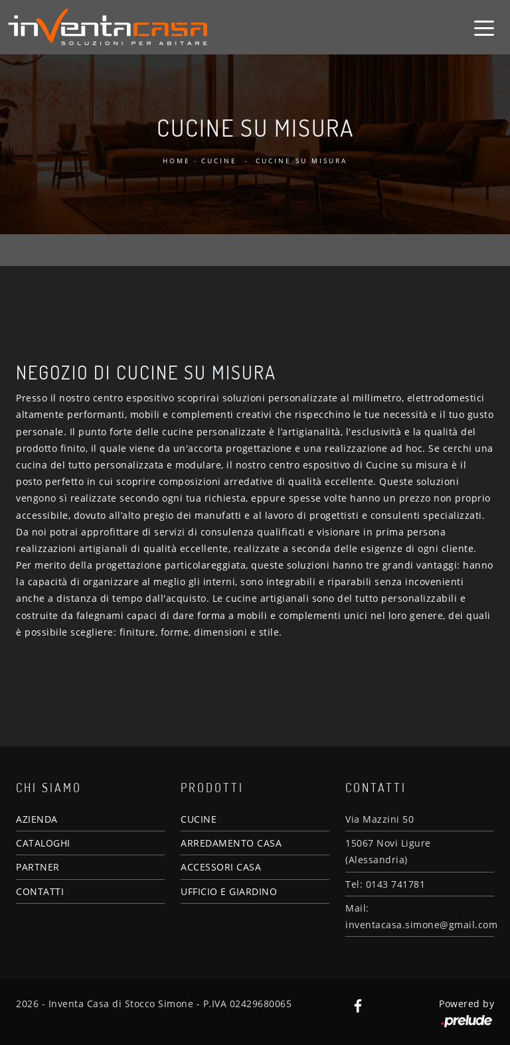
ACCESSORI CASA (221, 867)
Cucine (219, 160)
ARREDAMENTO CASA (231, 843)
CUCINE (198, 819)
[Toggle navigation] (484, 27)
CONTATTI (40, 891)
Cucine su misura (301, 160)
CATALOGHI (43, 843)
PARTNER (38, 867)
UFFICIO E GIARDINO (229, 891)
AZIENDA (37, 819)
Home (177, 160)
